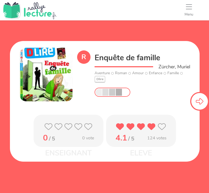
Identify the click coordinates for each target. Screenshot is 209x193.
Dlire (99, 79)
